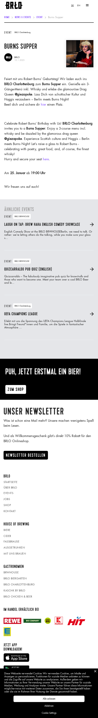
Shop (7, 505)
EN (78, 5)
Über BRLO (10, 487)
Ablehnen (49, 706)
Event (40, 17)
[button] (87, 5)
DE (72, 5)
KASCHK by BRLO (14, 590)
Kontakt (10, 511)
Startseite (10, 482)
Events (8, 493)
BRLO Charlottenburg (19, 584)
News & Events (23, 17)
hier (43, 104)
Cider (7, 536)
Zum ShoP (16, 389)
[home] (13, 5)
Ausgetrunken (14, 547)
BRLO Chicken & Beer (18, 596)
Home (7, 17)
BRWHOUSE (11, 572)
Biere (7, 530)
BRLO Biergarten (15, 578)
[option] (78, 5)
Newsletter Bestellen (26, 455)
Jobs (7, 499)
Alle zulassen (49, 699)
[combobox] (72, 5)
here (46, 159)
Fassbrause (11, 541)
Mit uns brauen (15, 553)
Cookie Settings (49, 713)
